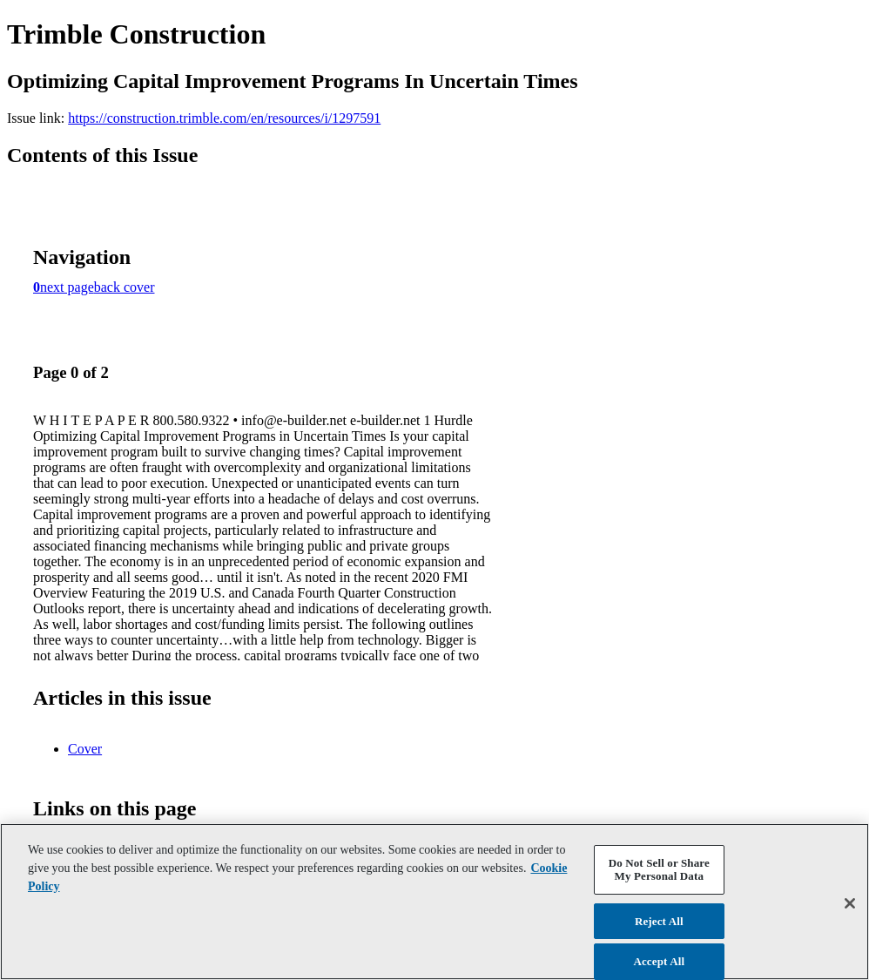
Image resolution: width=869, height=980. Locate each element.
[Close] (850, 903)
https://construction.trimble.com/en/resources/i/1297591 (224, 118)
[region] (434, 901)
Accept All (658, 961)
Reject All (659, 921)
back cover (124, 287)
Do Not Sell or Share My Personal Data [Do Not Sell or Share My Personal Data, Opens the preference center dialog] (659, 869)
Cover (85, 748)
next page (67, 287)
